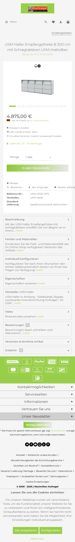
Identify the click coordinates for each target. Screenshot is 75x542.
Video (9, 311)
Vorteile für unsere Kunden (42, 455)
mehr (19, 230)
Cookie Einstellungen (37, 481)
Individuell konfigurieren (22, 258)
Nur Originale (38, 187)
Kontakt (20, 455)
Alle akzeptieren (26, 530)
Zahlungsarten (58, 476)
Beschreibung (14, 219)
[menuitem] (10, 21)
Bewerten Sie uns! (46, 471)
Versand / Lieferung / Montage (17, 471)
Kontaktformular (50, 465)
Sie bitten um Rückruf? (26, 465)
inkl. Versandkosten (39, 120)
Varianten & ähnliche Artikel (24, 341)
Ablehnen (37, 538)
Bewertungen (14, 325)
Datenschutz (65, 471)
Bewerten (15, 187)
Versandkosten (58, 430)
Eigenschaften (15, 278)
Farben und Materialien (21, 239)
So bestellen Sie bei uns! (35, 476)
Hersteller (12, 292)
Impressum (12, 476)
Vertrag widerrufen (37, 424)
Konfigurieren (50, 530)
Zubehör (14, 350)
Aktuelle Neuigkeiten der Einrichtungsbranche (36, 460)
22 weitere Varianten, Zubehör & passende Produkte (34, 136)
